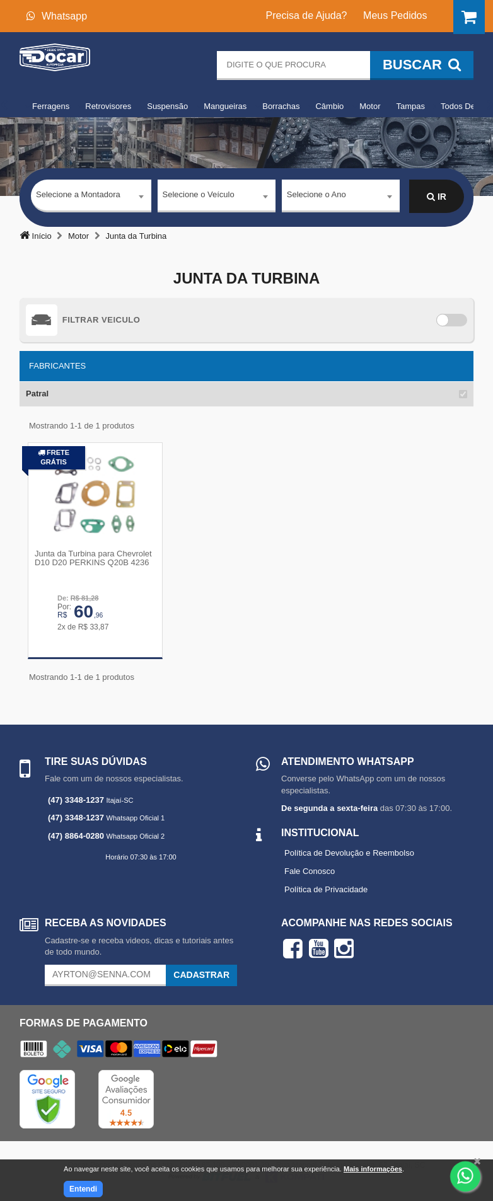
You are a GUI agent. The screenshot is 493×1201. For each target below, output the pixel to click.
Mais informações (373, 1169)
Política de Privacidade (326, 889)
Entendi (83, 1189)
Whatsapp (56, 16)
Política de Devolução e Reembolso (349, 852)
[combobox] (91, 197)
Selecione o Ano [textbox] (316, 196)
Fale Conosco (309, 870)
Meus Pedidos (395, 15)
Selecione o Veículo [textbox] (199, 196)
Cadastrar (201, 974)
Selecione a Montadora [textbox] (78, 196)
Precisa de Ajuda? (306, 15)
